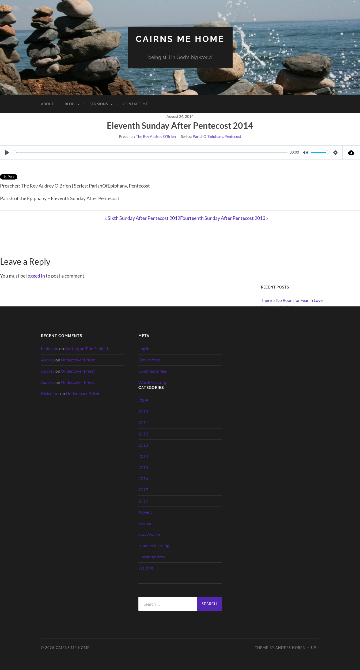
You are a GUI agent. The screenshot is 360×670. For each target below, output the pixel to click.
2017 (143, 489)
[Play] (7, 152)
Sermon (145, 523)
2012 (143, 433)
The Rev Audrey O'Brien (156, 136)
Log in (143, 348)
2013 (143, 444)
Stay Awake (149, 534)
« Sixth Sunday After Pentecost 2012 (142, 218)
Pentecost (233, 136)
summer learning (153, 545)
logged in (35, 276)
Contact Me (135, 104)
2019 (143, 500)
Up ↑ (315, 647)
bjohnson (49, 348)
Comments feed (153, 370)
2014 (143, 456)
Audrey (48, 359)
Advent (145, 512)
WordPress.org (152, 382)
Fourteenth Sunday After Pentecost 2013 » (224, 218)
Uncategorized (151, 556)
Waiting (145, 567)
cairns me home (180, 39)
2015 (143, 467)
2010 (143, 411)
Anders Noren (290, 647)
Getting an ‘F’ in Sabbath (87, 348)
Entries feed (149, 359)
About (47, 104)
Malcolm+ (50, 393)
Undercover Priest (78, 359)
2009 (143, 400)
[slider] (150, 152)
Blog (70, 104)
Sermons (99, 104)
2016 (143, 478)
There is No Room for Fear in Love (292, 300)
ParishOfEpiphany (208, 136)
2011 (143, 422)
